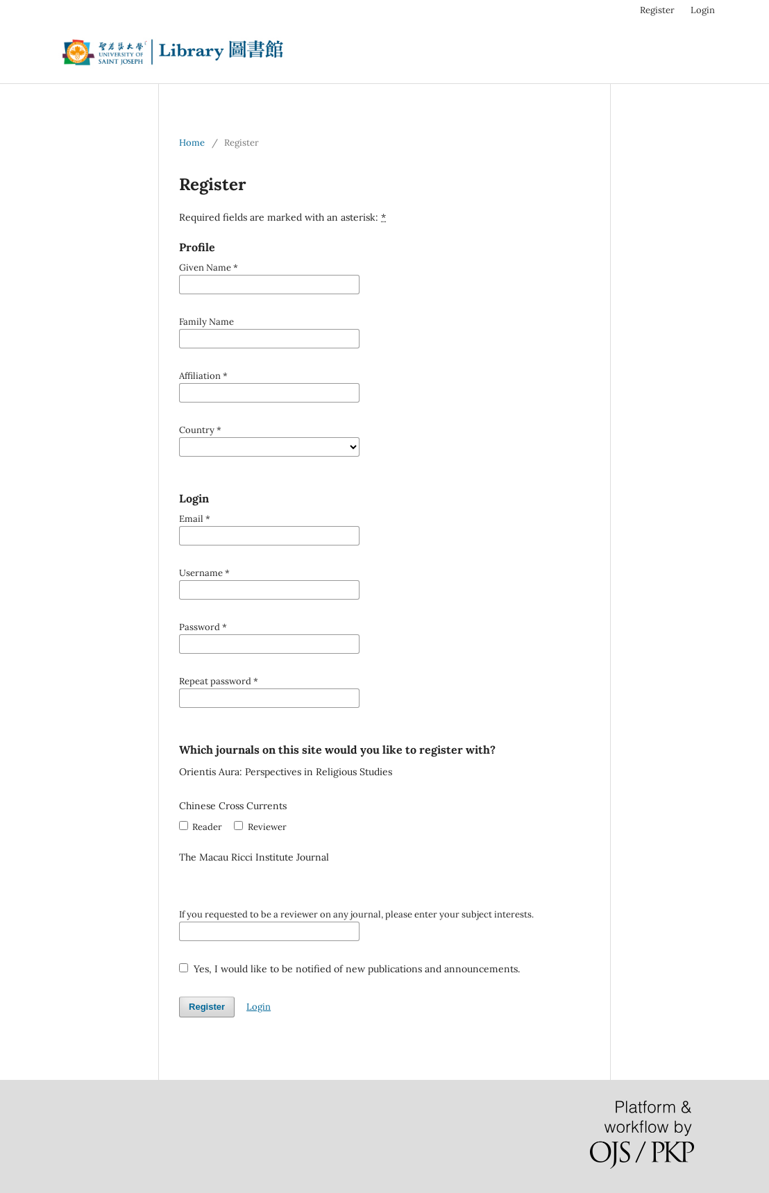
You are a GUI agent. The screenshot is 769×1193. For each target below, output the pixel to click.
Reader (200, 827)
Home (192, 143)
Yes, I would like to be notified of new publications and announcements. (349, 969)
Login (703, 10)
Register (657, 10)
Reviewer (260, 827)
